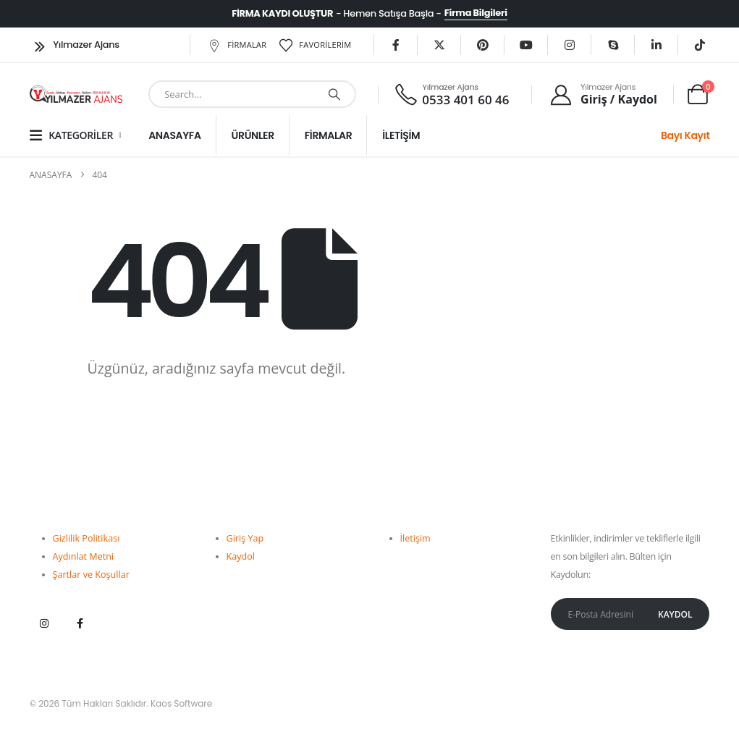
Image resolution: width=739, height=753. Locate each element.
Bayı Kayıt (685, 135)
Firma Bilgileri (475, 13)
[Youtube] (526, 45)
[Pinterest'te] (483, 45)
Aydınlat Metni (83, 556)
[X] (439, 45)
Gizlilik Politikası (86, 538)
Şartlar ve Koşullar (91, 574)
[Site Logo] (76, 94)
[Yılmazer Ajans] (603, 94)
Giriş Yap (245, 538)
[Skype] (613, 45)
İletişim (401, 135)
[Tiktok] (700, 45)
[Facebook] (396, 45)
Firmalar (236, 45)
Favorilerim (314, 45)
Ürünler (253, 135)
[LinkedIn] (656, 45)
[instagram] (569, 45)
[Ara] (334, 94)
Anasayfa (174, 135)
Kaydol (241, 556)
